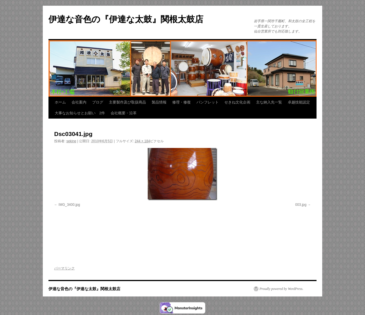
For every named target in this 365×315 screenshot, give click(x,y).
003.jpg (300, 205)
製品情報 (159, 102)
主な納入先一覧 (269, 102)
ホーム (60, 102)
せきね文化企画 (237, 102)
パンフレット (207, 102)
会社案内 (79, 102)
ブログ (97, 102)
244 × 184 (142, 141)
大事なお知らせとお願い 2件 (80, 113)
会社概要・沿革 (124, 113)
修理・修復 (181, 102)
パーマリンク (64, 268)
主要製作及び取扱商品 (127, 102)
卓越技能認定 (299, 102)
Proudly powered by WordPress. (281, 289)
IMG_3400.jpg (69, 205)
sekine (71, 141)
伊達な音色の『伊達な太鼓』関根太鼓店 (125, 19)
